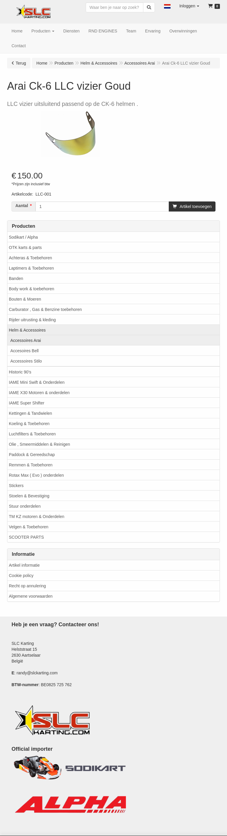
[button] (167, 6)
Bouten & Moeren (25, 299)
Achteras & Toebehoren (30, 257)
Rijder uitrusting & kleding (32, 319)
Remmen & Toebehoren (31, 465)
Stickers (16, 485)
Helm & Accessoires (27, 330)
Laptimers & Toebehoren (31, 268)
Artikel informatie (24, 565)
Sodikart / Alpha (23, 237)
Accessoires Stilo (26, 361)
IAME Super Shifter (26, 403)
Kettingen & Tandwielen (30, 413)
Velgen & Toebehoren (28, 526)
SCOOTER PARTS (26, 537)
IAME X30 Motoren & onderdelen (39, 392)
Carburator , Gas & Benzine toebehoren (45, 309)
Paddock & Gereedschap (32, 454)
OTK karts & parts (25, 247)
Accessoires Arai (25, 340)
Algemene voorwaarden (31, 596)
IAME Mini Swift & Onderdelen (36, 382)
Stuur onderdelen (24, 506)
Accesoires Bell (24, 350)
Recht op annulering (27, 585)
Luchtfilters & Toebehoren (32, 434)
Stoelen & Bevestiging (29, 496)
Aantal (21, 206)
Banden (16, 278)
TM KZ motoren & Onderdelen (36, 516)
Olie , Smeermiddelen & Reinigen (39, 444)
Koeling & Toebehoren (29, 423)
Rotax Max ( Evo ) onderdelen (36, 475)
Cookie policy (21, 575)
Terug (21, 63)
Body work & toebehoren (31, 288)
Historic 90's (20, 372)
